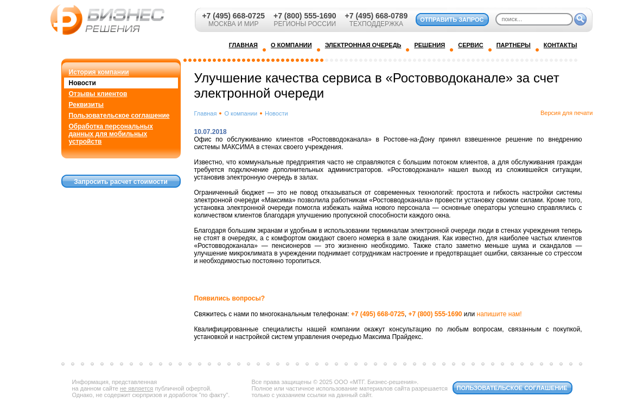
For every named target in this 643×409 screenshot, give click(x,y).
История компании (99, 72)
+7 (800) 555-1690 (304, 15)
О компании (240, 113)
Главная (205, 113)
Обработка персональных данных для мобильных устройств (111, 134)
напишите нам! (499, 314)
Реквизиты (86, 104)
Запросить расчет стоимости (121, 182)
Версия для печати (566, 113)
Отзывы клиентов (98, 94)
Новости (82, 83)
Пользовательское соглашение (119, 115)
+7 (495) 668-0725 (233, 15)
